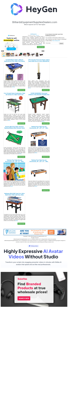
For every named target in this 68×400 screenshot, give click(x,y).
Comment (37, 35)
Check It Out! (41, 47)
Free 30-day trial (56, 40)
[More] (40, 44)
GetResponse (33, 34)
